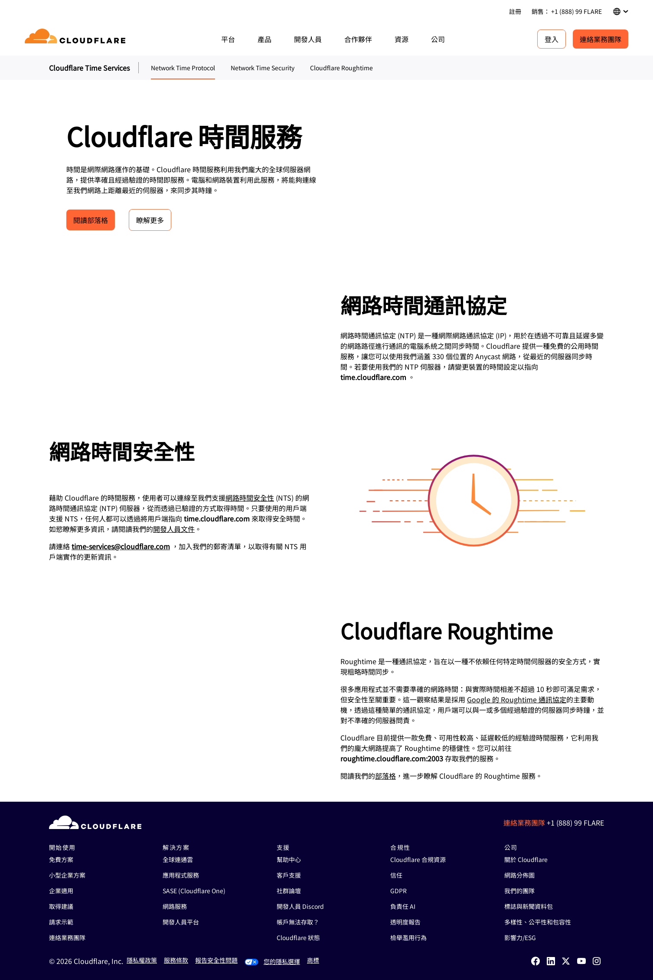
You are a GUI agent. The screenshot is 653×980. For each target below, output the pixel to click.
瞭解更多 (150, 220)
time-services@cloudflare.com (121, 546)
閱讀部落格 (90, 220)
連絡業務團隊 (600, 39)
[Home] (76, 39)
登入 (551, 39)
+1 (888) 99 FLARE (575, 822)
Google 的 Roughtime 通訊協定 (516, 699)
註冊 (515, 11)
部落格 (385, 775)
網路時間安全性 (249, 497)
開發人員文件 (174, 529)
